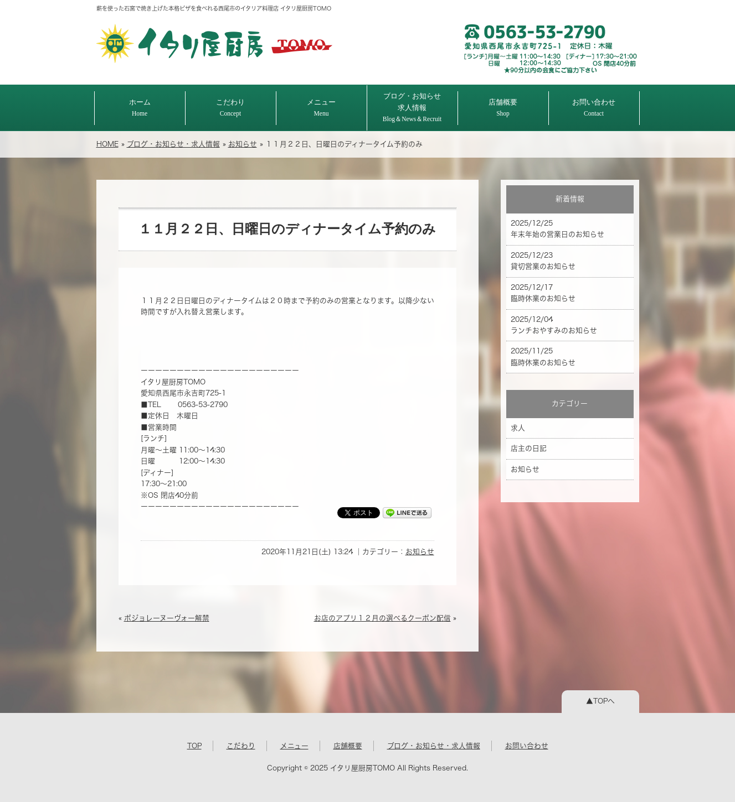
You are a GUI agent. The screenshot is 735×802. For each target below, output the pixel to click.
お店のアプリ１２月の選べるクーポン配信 (382, 618)
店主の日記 (529, 448)
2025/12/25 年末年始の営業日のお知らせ (557, 229)
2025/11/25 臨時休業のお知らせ (543, 356)
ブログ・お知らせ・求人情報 (173, 144)
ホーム (140, 107)
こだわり (230, 107)
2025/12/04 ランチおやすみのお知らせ (554, 325)
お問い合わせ (593, 107)
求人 (518, 427)
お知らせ (242, 144)
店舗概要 (503, 107)
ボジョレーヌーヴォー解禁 (166, 618)
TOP (194, 745)
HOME (107, 144)
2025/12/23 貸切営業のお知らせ (543, 261)
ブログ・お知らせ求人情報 (412, 107)
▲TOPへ (600, 701)
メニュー (321, 107)
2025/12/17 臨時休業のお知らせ (543, 293)
